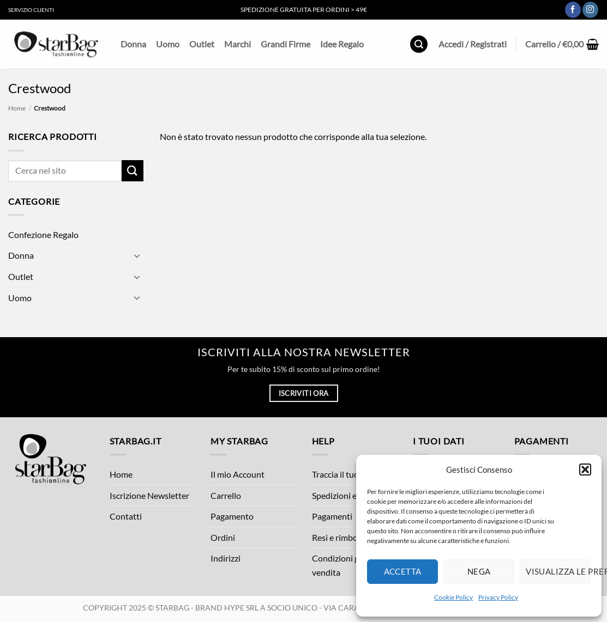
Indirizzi (226, 558)
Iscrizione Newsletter (149, 495)
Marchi (237, 44)
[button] (585, 469)
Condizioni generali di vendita (352, 565)
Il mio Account (238, 474)
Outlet (201, 44)
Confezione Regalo (43, 234)
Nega (479, 571)
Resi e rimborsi (339, 537)
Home (17, 108)
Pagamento (232, 516)
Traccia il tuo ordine (348, 474)
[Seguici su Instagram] (590, 10)
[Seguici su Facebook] (573, 10)
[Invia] (132, 170)
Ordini (223, 537)
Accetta (403, 571)
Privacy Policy (498, 597)
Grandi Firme (285, 44)
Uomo (167, 44)
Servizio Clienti (31, 10)
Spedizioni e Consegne (354, 495)
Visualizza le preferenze (558, 571)
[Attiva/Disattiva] (136, 255)
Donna (133, 44)
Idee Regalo (342, 44)
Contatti (126, 516)
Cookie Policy (453, 597)
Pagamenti (332, 516)
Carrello (226, 495)
